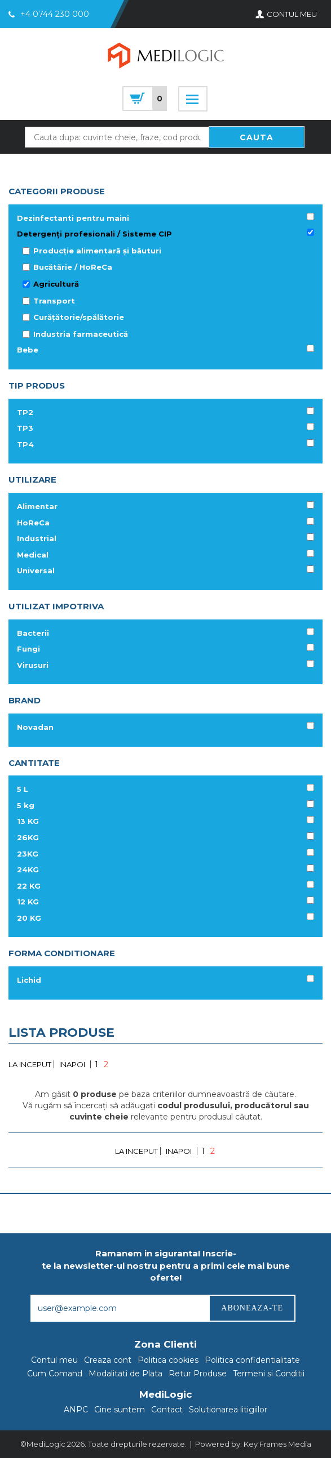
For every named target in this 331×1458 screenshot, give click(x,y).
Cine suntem (119, 1410)
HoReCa (33, 522)
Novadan (35, 727)
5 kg (25, 805)
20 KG (29, 917)
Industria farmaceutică (80, 333)
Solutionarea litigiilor (228, 1410)
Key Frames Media (277, 1443)
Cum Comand (54, 1373)
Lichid (29, 979)
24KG (28, 869)
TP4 (25, 444)
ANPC (76, 1410)
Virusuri (32, 665)
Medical (32, 554)
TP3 (25, 428)
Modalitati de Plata (125, 1373)
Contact (167, 1410)
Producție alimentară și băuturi (97, 250)
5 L (22, 788)
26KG (28, 837)
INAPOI (72, 1064)
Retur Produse (198, 1373)
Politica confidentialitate (252, 1360)
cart (144, 98)
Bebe (27, 349)
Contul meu (54, 1360)
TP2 (25, 412)
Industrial (36, 538)
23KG (27, 853)
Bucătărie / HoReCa (72, 266)
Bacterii (33, 632)
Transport (54, 300)
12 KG (28, 901)
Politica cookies (168, 1360)
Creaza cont (107, 1360)
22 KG (29, 885)
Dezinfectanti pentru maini (73, 217)
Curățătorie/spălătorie (78, 317)
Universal (36, 570)
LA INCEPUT (29, 1064)
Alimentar (37, 506)
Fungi (28, 648)
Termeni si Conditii (268, 1373)
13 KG (28, 821)
